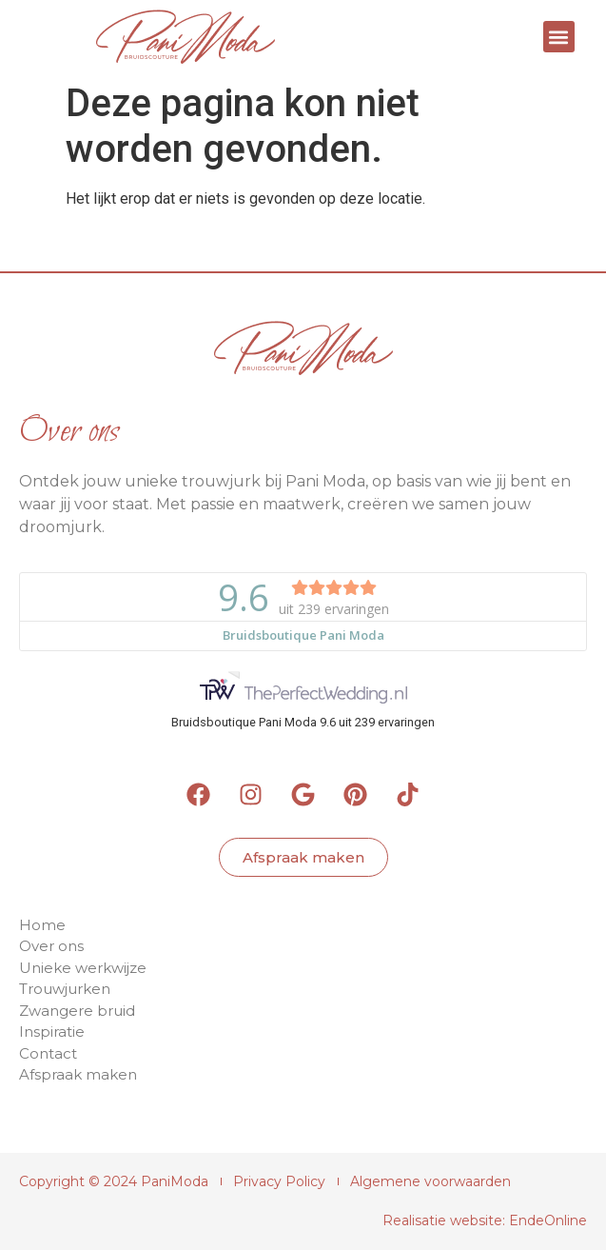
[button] (559, 36)
